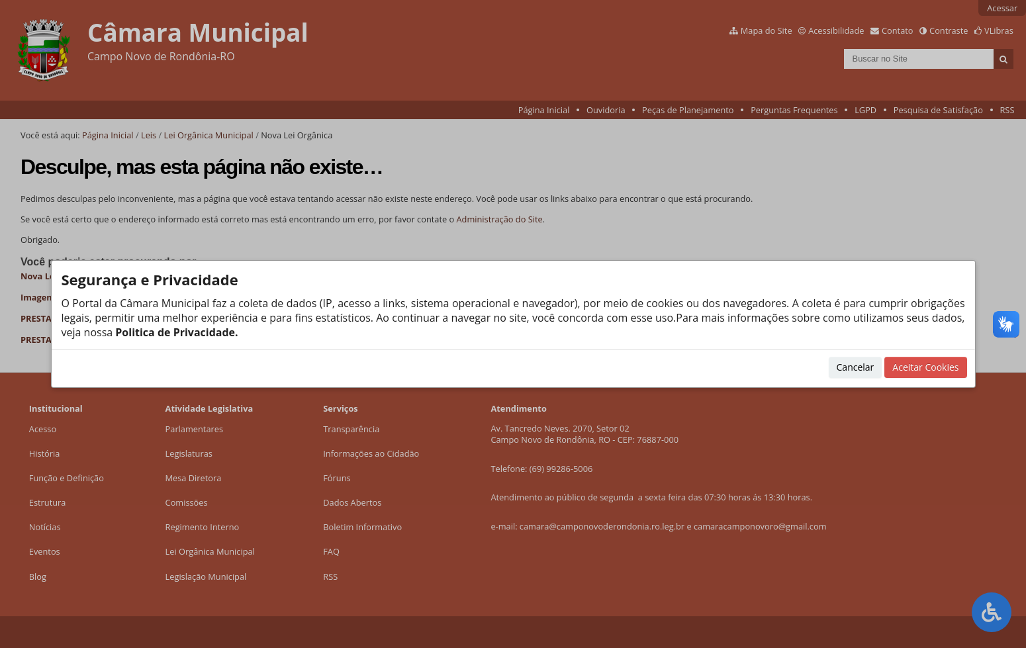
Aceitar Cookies (925, 367)
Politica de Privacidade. (175, 332)
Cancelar (855, 367)
